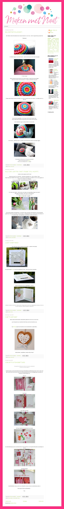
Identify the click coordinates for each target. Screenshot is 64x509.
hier (27, 161)
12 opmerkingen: (19, 164)
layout (54, 50)
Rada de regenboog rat (56, 70)
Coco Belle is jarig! (51, 46)
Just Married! (11, 243)
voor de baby (56, 43)
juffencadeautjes (50, 50)
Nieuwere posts (8, 501)
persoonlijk (13, 237)
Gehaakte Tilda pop (55, 90)
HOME (6, 26)
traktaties (54, 44)
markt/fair (57, 50)
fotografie (53, 47)
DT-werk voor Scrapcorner (54, 48)
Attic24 (29, 160)
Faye (54, 40)
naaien (58, 44)
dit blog (14, 326)
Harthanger (11, 317)
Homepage (25, 501)
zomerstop (51, 51)
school (49, 51)
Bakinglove (50, 44)
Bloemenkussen (13, 32)
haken (9, 166)
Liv (56, 40)
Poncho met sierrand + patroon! (56, 59)
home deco (12, 166)
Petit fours (49, 45)
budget (49, 49)
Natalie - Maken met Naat (53, 31)
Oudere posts (41, 501)
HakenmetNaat (56, 38)
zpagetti (49, 48)
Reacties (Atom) (13, 503)
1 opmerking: (19, 355)
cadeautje (57, 39)
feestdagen (50, 40)
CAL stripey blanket (55, 45)
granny (56, 47)
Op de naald (57, 46)
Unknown (51, 32)
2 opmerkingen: (19, 310)
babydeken (49, 47)
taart (58, 47)
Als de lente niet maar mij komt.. (22, 171)
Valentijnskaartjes (15, 362)
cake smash (56, 49)
